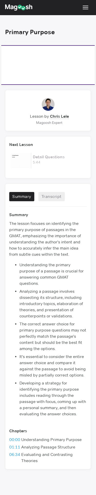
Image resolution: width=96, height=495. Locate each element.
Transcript (51, 196)
